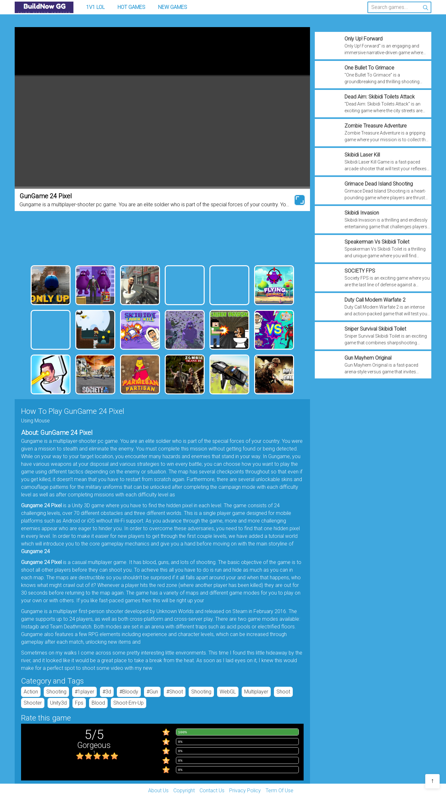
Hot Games (131, 7)
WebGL (228, 692)
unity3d (58, 703)
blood (98, 703)
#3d (106, 692)
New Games (172, 7)
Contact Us (212, 790)
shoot (283, 692)
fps (79, 703)
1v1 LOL (95, 7)
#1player (84, 692)
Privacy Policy (245, 790)
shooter (33, 703)
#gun (152, 692)
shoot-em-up (128, 703)
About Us (158, 790)
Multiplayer (256, 692)
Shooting (56, 692)
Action (31, 692)
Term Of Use (279, 790)
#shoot (174, 692)
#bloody (128, 692)
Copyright (184, 790)
